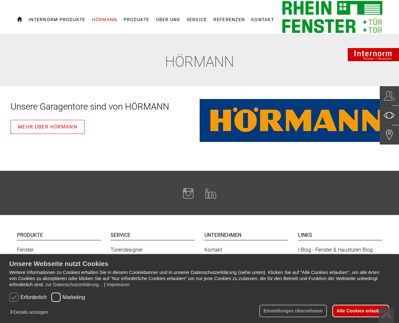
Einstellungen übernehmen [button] (293, 310)
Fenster (25, 250)
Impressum (117, 284)
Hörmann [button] (104, 19)
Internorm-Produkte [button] (57, 19)
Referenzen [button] (229, 19)
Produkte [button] (137, 19)
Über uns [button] (168, 19)
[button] (30, 312)
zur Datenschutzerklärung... (74, 284)
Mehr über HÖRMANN (47, 127)
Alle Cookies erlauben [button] (361, 310)
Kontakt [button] (262, 19)
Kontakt (213, 250)
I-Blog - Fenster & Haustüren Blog (335, 250)
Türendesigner (127, 250)
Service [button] (197, 19)
